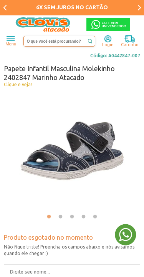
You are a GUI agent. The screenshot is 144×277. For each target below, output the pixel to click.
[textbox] (59, 41)
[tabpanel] (72, 151)
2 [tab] (61, 217)
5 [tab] (95, 217)
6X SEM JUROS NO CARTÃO (72, 7)
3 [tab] (72, 217)
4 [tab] (84, 217)
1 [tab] (49, 217)
